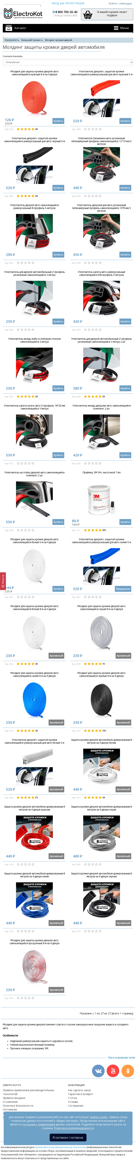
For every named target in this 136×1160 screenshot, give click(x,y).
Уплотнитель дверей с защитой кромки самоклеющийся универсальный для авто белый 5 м (34, 741)
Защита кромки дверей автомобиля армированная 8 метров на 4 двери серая (101, 808)
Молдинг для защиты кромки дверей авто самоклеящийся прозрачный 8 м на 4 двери (34, 942)
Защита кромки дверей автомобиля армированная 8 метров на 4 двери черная (101, 875)
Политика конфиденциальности (74, 1128)
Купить (58, 121)
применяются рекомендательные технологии (60, 1147)
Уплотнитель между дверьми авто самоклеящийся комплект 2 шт (102, 407)
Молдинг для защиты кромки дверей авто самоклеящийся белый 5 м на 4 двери (34, 541)
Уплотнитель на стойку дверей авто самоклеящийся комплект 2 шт (34, 474)
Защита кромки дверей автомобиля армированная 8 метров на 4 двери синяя (34, 875)
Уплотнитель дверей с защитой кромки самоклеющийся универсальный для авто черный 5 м (34, 140)
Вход (55, 3)
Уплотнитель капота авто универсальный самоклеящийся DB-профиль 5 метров (101, 273)
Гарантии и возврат (80, 1094)
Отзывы (73, 1101)
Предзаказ (123, 588)
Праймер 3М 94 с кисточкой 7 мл (102, 472)
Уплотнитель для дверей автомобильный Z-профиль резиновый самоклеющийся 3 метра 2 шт (101, 340)
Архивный (56, 655)
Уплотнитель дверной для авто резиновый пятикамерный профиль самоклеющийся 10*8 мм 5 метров (101, 208)
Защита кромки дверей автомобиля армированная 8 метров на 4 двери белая (101, 741)
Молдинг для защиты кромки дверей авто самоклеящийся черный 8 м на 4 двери (101, 674)
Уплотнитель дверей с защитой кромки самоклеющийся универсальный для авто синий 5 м (101, 541)
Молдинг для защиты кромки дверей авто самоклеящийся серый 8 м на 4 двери (101, 608)
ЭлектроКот (11, 40)
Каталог (20, 28)
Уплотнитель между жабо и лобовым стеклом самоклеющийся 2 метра (34, 340)
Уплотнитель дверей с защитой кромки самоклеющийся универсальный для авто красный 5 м (102, 73)
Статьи (72, 1098)
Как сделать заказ (79, 1090)
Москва (10, 3)
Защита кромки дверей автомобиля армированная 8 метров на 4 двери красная (34, 808)
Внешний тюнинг (31, 40)
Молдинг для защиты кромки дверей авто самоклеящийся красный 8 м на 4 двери (34, 73)
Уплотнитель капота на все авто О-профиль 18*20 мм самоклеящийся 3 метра (34, 407)
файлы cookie (98, 1117)
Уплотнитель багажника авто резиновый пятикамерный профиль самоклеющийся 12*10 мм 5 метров (101, 141)
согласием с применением (38, 1124)
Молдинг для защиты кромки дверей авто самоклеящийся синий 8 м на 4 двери (34, 674)
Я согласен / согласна (68, 1138)
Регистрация (75, 3)
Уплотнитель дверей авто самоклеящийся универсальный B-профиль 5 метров (34, 207)
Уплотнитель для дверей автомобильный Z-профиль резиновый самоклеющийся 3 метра (34, 273)
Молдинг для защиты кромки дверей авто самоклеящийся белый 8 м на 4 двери (34, 608)
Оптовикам (10, 1109)
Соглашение (75, 1105)
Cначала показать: (13, 56)
